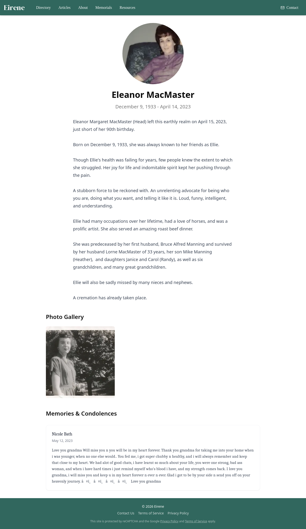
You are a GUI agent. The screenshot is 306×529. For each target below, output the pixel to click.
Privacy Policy (178, 513)
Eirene (14, 7)
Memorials (103, 8)
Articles (64, 8)
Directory (43, 8)
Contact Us (125, 513)
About (83, 8)
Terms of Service (151, 513)
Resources (127, 8)
